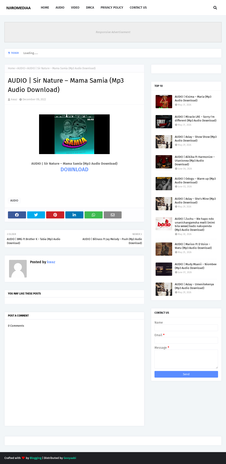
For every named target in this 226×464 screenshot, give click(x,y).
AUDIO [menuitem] (60, 7)
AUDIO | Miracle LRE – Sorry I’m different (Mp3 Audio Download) (195, 118)
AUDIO (21, 68)
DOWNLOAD (74, 169)
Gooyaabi (70, 458)
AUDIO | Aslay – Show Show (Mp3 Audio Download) (196, 138)
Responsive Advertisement (113, 32)
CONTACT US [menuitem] (138, 7)
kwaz (14, 99)
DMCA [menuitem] (90, 7)
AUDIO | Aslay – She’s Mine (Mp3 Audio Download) (195, 200)
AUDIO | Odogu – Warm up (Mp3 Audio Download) (195, 180)
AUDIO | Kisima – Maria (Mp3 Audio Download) (193, 98)
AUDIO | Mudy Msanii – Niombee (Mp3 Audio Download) (196, 266)
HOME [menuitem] (45, 7)
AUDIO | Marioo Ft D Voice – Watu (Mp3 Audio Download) (193, 246)
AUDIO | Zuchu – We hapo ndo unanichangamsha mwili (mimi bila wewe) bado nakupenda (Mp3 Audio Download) (195, 224)
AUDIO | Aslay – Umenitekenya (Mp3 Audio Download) (194, 286)
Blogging (35, 458)
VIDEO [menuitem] (75, 7)
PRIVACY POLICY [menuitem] (112, 7)
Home (11, 68)
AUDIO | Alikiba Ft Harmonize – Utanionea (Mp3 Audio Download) (195, 160)
